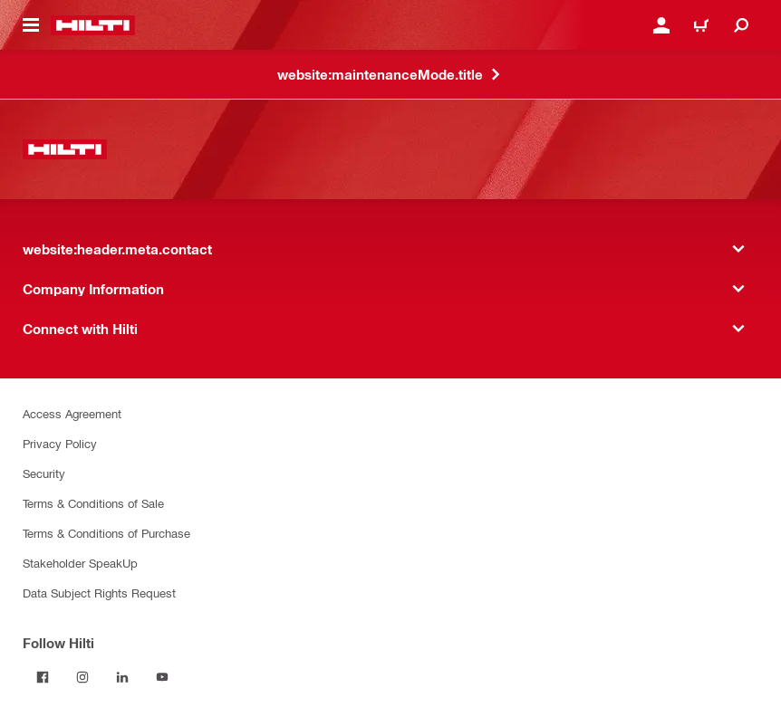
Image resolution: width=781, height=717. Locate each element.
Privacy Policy (60, 443)
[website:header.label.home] (93, 25)
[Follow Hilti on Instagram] (82, 677)
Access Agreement (72, 413)
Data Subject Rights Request (99, 592)
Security (44, 473)
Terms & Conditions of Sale (93, 503)
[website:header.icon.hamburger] (31, 25)
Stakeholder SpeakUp (80, 562)
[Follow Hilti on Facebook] (43, 677)
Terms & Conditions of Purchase (106, 533)
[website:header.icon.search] (741, 25)
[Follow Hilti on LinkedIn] (122, 677)
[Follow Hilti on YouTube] (162, 677)
